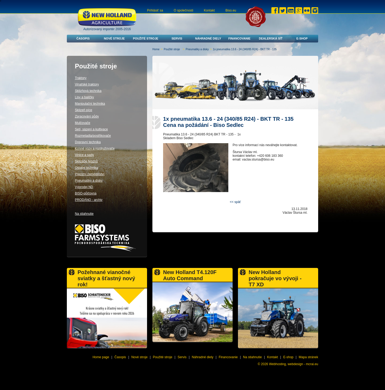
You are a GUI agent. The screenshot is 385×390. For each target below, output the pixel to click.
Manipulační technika (90, 104)
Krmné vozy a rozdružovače (95, 148)
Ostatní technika (86, 168)
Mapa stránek (308, 357)
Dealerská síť (271, 38)
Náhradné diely (208, 38)
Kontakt (209, 10)
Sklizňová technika (88, 91)
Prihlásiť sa (155, 10)
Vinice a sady (84, 155)
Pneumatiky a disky (197, 49)
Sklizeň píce (83, 110)
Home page (101, 357)
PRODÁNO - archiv (88, 200)
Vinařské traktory (87, 84)
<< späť (235, 202)
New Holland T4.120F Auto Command (190, 275)
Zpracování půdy (87, 116)
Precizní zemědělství (90, 174)
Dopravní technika (88, 142)
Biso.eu (230, 10)
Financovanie (239, 38)
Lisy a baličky (84, 97)
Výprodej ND (84, 187)
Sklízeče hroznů (86, 161)
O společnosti (183, 10)
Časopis (83, 38)
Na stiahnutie (84, 214)
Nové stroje (114, 38)
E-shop (301, 38)
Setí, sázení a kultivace (91, 129)
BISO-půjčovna (86, 193)
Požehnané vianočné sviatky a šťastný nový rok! (106, 278)
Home (156, 49)
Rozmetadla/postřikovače (93, 136)
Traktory (81, 78)
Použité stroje (145, 38)
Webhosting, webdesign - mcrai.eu (293, 364)
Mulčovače (82, 123)
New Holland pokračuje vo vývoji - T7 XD (275, 278)
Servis (176, 38)
